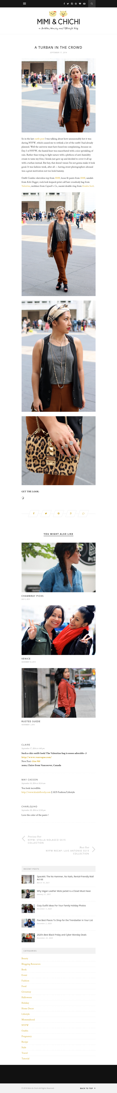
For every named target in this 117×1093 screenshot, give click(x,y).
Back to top (87, 1088)
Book (24, 969)
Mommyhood (28, 1019)
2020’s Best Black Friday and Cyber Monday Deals (61, 934)
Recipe (25, 1042)
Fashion (25, 980)
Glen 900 (36, 761)
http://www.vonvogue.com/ (37, 757)
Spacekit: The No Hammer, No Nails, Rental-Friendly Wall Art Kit (65, 878)
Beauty (25, 958)
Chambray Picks (33, 595)
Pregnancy (27, 1036)
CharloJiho (30, 806)
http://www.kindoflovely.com (36, 792)
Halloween (27, 997)
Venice (26, 658)
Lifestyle (26, 1014)
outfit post (39, 138)
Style (24, 1047)
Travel (25, 1053)
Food (24, 986)
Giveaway (26, 991)
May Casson (30, 779)
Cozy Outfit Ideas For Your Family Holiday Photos (61, 905)
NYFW (25, 1025)
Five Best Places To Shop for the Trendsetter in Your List (65, 920)
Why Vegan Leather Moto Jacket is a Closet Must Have (64, 891)
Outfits (25, 1030)
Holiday (25, 1003)
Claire (26, 744)
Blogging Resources (31, 964)
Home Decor (28, 1008)
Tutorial (25, 1058)
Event (24, 975)
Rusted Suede (31, 721)
